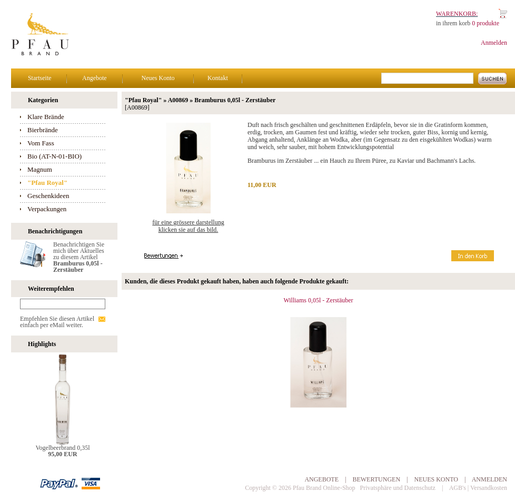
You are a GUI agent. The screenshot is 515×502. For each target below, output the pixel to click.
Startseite (40, 78)
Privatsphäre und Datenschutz (397, 487)
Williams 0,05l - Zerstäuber (318, 300)
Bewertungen (376, 479)
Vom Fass (40, 143)
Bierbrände (42, 130)
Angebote (94, 78)
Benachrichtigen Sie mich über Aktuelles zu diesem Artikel (78, 257)
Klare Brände (45, 117)
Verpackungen (46, 209)
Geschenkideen (48, 196)
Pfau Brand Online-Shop (324, 487)
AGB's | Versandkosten (478, 487)
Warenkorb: (457, 13)
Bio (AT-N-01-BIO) (54, 156)
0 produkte (485, 23)
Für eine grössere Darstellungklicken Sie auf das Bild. (188, 226)
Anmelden (494, 42)
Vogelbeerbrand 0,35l (62, 447)
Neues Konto (157, 78)
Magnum (39, 169)
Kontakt (217, 78)
